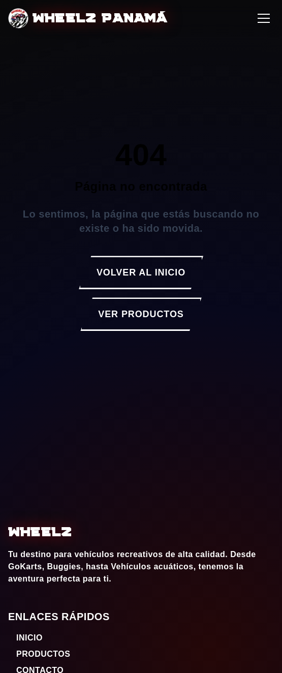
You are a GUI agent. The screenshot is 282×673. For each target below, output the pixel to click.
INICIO (25, 637)
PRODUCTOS (39, 654)
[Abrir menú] (264, 18)
